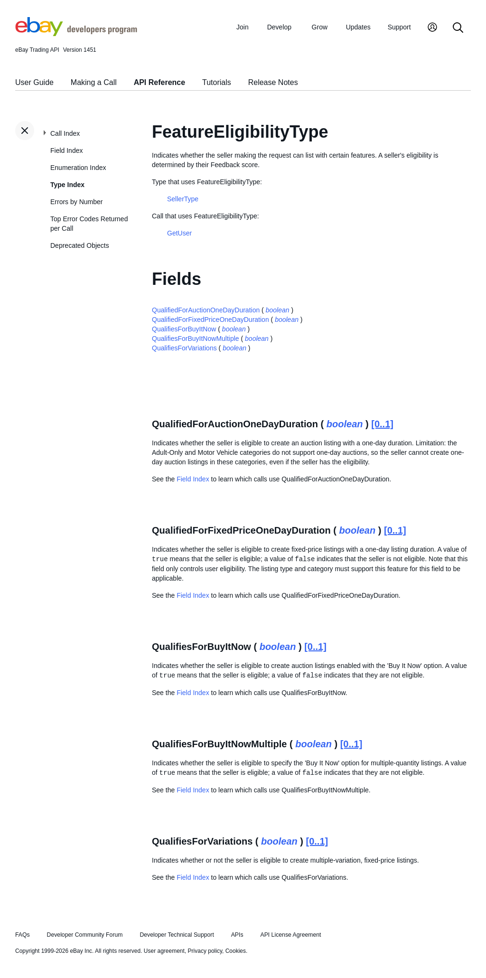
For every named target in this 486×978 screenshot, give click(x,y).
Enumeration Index (78, 167)
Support (399, 27)
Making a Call (94, 82)
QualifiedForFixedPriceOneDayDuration (210, 319)
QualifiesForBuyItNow (184, 329)
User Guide (34, 82)
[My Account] (432, 28)
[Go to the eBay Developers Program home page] (76, 34)
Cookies (235, 951)
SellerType (182, 199)
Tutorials (216, 82)
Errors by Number (76, 202)
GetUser (179, 233)
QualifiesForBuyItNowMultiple (195, 338)
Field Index (66, 150)
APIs (237, 934)
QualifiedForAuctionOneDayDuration (206, 310)
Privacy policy (205, 951)
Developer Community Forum (85, 934)
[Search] (458, 28)
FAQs (22, 934)
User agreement (164, 951)
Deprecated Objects (79, 245)
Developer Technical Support (177, 934)
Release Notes (273, 82)
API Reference (160, 82)
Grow (319, 27)
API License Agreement (290, 934)
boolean (278, 310)
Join (242, 27)
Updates (358, 27)
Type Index (67, 184)
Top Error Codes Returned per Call (89, 223)
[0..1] (382, 424)
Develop (279, 27)
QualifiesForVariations (184, 348)
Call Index (65, 133)
